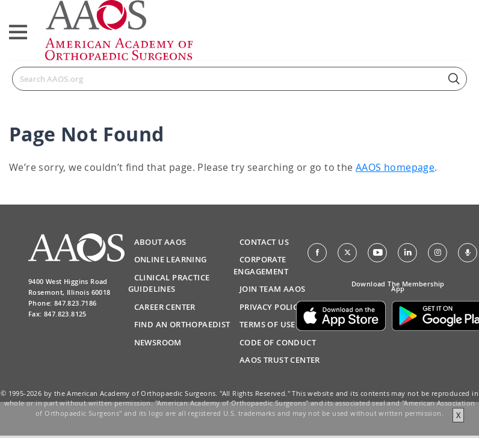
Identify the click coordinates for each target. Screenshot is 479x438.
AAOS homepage (395, 167)
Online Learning (170, 259)
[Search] (239, 79)
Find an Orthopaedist (182, 324)
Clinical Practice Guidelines (169, 283)
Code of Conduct (278, 342)
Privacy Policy (271, 306)
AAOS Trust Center (280, 359)
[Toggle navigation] (18, 32)
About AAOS (160, 241)
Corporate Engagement (260, 265)
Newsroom (158, 342)
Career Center (165, 306)
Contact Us (264, 241)
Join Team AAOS (273, 288)
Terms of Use (267, 324)
